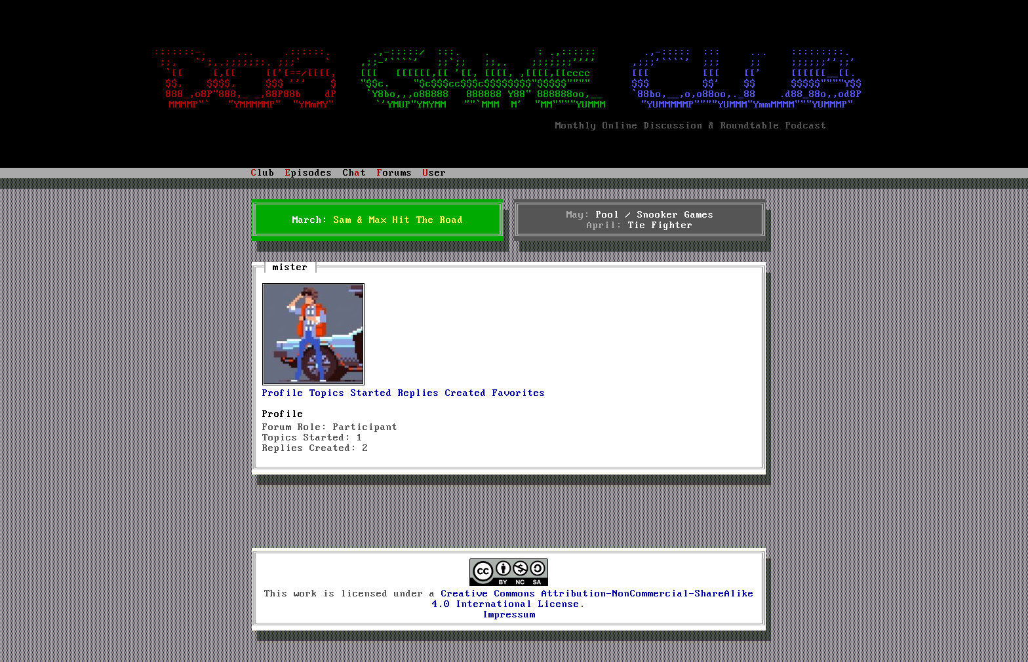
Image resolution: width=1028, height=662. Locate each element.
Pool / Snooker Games (655, 215)
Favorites (518, 393)
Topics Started (350, 393)
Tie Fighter (660, 225)
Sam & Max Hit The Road (399, 220)
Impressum (509, 615)
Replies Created (442, 393)
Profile (283, 393)
